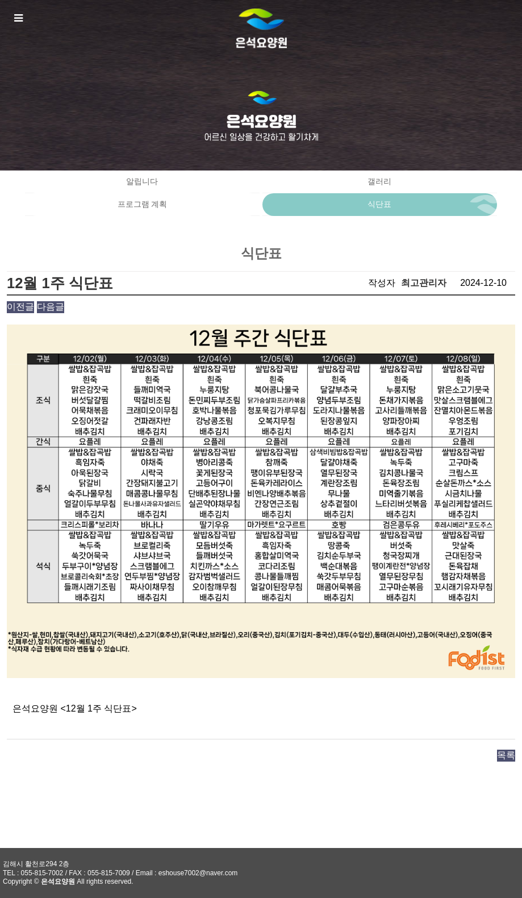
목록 (506, 755)
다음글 (50, 306)
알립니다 (142, 181)
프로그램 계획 (143, 204)
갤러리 (379, 181)
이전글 (20, 306)
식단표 (379, 204)
